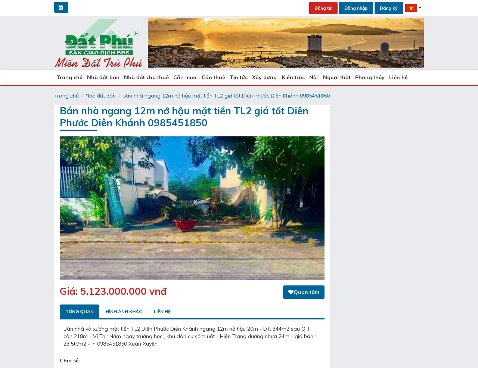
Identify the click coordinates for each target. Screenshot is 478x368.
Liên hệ (398, 77)
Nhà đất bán (103, 77)
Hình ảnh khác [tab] (124, 311)
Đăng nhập (356, 8)
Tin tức (239, 77)
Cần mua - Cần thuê (199, 77)
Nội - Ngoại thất (330, 77)
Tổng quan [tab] (79, 311)
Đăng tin (323, 8)
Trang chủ (69, 77)
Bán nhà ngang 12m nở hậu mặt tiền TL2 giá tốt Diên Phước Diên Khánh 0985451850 (226, 95)
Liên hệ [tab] (162, 311)
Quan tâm (303, 292)
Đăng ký (389, 8)
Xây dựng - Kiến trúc (278, 77)
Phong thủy (370, 77)
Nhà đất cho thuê (146, 77)
